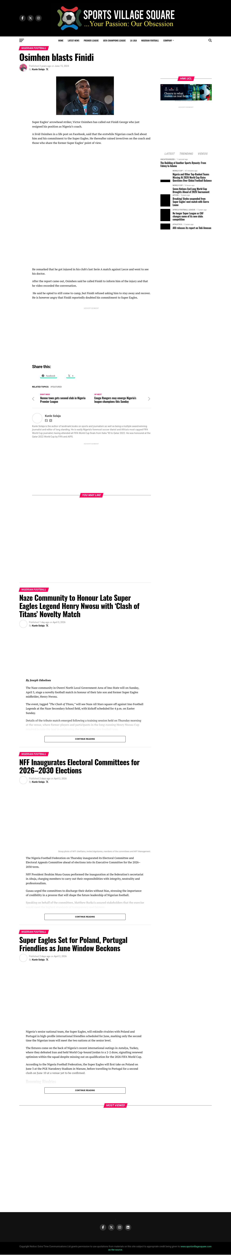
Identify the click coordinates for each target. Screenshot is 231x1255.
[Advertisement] (91, 332)
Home (60, 40)
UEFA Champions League (114, 40)
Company (167, 40)
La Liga (133, 40)
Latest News (73, 40)
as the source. (115, 1250)
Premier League (91, 40)
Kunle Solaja (38, 69)
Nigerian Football (150, 40)
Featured (57, 387)
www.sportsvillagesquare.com (196, 1247)
